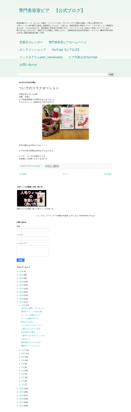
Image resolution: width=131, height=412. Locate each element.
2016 (21, 389)
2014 (21, 395)
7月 (23, 364)
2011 (21, 406)
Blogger (92, 216)
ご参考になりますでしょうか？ (33, 336)
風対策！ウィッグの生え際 (31, 312)
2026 (21, 271)
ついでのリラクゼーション (31, 325)
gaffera (71, 216)
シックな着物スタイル (30, 318)
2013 (21, 399)
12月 (23, 305)
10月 (23, 353)
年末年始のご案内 (28, 332)
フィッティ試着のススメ (30, 315)
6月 (23, 367)
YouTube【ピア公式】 (66, 49)
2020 (21, 292)
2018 (21, 299)
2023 (21, 282)
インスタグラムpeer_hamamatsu (41, 57)
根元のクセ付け (27, 322)
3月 (23, 377)
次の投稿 (23, 174)
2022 (21, 285)
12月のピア (25, 339)
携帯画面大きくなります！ (31, 342)
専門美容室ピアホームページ (68, 42)
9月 (23, 357)
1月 (23, 384)
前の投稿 (107, 174)
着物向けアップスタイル (30, 346)
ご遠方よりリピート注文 (30, 329)
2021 (21, 289)
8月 (23, 360)
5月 (23, 371)
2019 (21, 295)
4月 (23, 374)
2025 (21, 275)
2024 (21, 278)
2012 (21, 402)
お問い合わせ (28, 64)
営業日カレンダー (31, 42)
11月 (23, 350)
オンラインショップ (33, 49)
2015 (21, 392)
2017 (21, 302)
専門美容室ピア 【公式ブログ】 (52, 10)
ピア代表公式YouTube (83, 57)
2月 (23, 381)
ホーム (65, 174)
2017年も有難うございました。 (33, 308)
